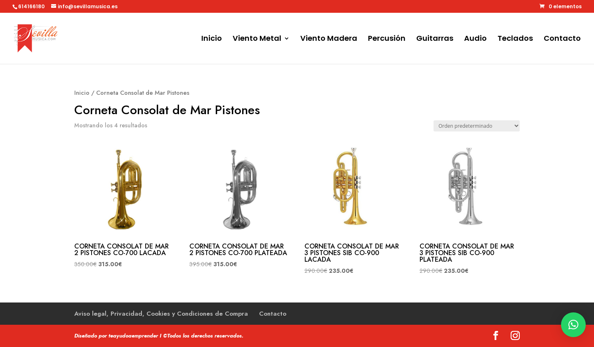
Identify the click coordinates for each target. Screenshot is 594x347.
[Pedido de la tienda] (477, 125)
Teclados (515, 39)
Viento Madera (328, 39)
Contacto (562, 39)
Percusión (386, 39)
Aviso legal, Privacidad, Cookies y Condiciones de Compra (161, 313)
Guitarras (434, 39)
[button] (573, 324)
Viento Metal (257, 39)
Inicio (211, 39)
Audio (475, 39)
